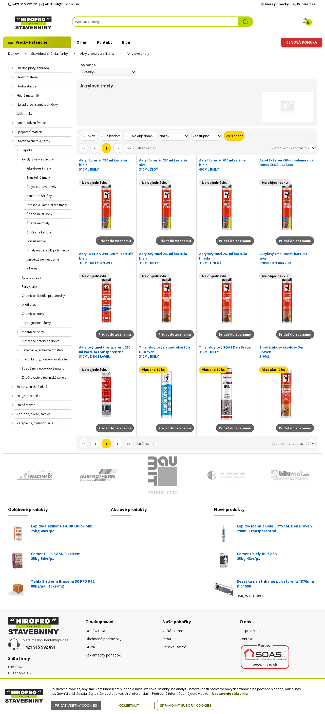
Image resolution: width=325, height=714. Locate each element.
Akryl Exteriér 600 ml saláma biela (226, 165)
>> (129, 148)
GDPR (90, 647)
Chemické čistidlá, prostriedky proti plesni (43, 300)
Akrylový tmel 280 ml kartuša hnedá (226, 258)
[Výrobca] (108, 72)
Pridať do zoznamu (115, 241)
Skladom (114, 136)
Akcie (92, 136)
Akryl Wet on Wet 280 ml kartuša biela (106, 258)
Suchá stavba (26, 405)
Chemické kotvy (33, 314)
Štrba (166, 638)
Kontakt (104, 42)
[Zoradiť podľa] (173, 136)
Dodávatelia (95, 630)
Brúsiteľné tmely (38, 177)
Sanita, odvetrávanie (31, 123)
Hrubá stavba (26, 86)
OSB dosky (24, 114)
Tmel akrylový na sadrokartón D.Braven (166, 352)
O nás (82, 42)
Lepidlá (27, 150)
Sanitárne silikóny (39, 196)
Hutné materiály (28, 95)
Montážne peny (33, 332)
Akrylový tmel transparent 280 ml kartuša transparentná (106, 352)
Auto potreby (31, 277)
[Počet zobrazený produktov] (311, 148)
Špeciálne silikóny (39, 214)
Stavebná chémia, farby (49, 53)
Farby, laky (29, 286)
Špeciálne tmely (38, 223)
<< (84, 148)
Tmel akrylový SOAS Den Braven (226, 349)
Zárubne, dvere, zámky (33, 414)
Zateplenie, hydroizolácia (35, 423)
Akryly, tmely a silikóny (97, 53)
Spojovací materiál (30, 132)
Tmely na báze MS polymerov (48, 250)
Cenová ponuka (301, 42)
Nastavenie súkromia (230, 693)
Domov (13, 53)
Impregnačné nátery (36, 323)
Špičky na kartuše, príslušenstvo (39, 236)
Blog (126, 42)
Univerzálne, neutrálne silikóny (43, 263)
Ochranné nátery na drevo (41, 341)
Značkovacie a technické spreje (44, 377)
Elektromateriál (28, 77)
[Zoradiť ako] (206, 136)
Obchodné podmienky (103, 638)
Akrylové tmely (138, 53)
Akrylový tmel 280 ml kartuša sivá (286, 258)
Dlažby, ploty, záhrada (33, 68)
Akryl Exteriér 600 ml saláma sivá (286, 162)
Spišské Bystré (174, 647)
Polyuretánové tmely (41, 187)
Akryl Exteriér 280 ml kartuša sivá (166, 165)
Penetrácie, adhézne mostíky (42, 350)
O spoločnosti (251, 630)
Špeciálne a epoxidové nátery (43, 368)
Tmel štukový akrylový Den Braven (286, 352)
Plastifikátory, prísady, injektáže (44, 359)
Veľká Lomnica (174, 630)
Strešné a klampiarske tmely (47, 205)
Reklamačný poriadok (103, 655)
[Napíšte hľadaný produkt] (155, 21)
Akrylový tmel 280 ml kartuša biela (166, 258)
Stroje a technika (28, 396)
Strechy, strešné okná (32, 387)
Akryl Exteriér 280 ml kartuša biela (106, 165)
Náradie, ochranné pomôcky (37, 104)
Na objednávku (144, 136)
